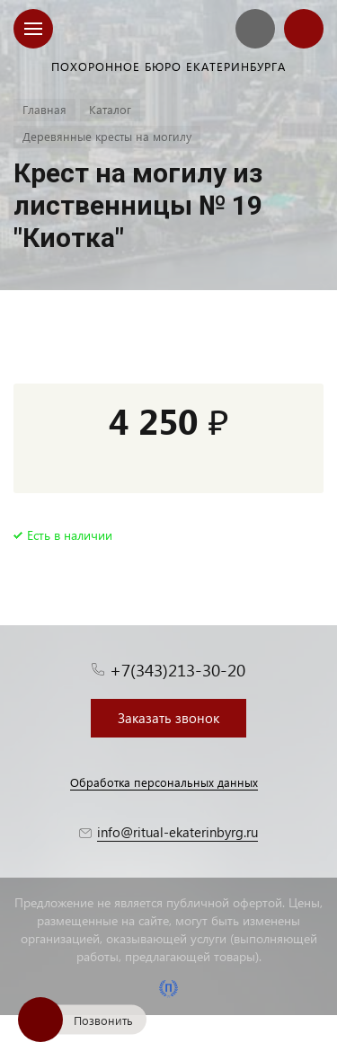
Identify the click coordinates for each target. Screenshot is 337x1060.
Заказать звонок (168, 718)
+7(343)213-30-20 (177, 669)
